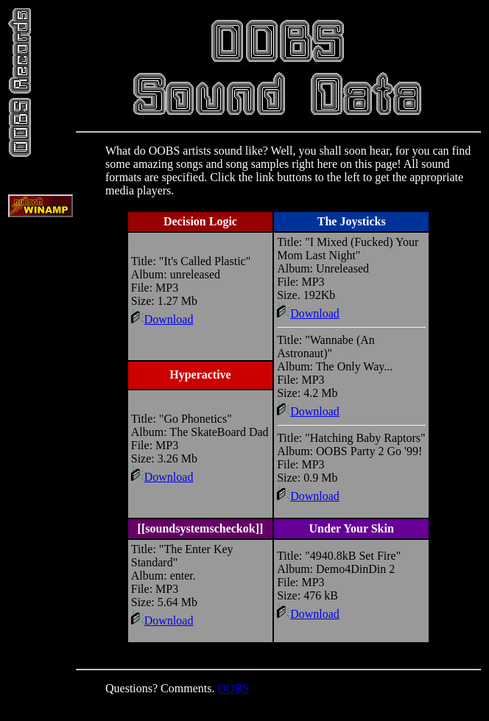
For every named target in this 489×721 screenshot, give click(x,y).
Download (162, 319)
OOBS (233, 688)
